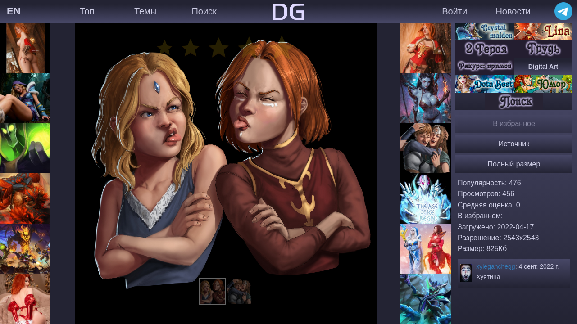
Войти (454, 11)
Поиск (203, 11)
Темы (145, 11)
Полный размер (514, 164)
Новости (512, 11)
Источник (514, 144)
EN (14, 11)
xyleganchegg (495, 266)
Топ (87, 11)
